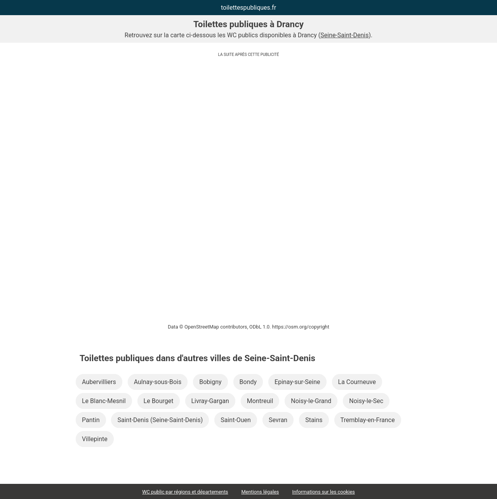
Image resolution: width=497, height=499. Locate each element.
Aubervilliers (99, 382)
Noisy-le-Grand (311, 401)
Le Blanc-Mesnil (104, 401)
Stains (313, 420)
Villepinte (95, 439)
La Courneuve (357, 382)
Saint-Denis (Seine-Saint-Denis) (160, 420)
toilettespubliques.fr (248, 7)
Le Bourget (159, 401)
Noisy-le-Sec (366, 401)
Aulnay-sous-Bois (158, 382)
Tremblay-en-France (368, 420)
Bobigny (210, 382)
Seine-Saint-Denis (344, 35)
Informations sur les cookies (323, 492)
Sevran (278, 420)
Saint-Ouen (236, 420)
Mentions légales (260, 492)
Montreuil (260, 401)
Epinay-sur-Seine (297, 382)
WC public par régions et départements (185, 492)
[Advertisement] (248, 114)
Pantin (91, 420)
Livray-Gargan (210, 401)
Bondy (248, 382)
